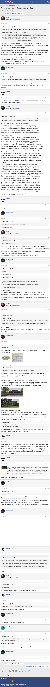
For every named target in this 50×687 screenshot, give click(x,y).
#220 (48, 657)
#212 (48, 463)
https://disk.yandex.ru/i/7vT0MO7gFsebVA (12, 100)
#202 (48, 73)
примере (23, 365)
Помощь (3, 681)
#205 (48, 205)
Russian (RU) (5, 678)
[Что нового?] (44, 1)
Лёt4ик (4, 10)
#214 (48, 516)
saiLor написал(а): (6, 77)
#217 (48, 600)
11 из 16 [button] (14, 13)
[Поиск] (48, 1)
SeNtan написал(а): (7, 491)
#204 (48, 113)
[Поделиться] (45, 24)
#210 (48, 341)
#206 (48, 218)
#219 (48, 633)
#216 (48, 581)
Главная (9, 681)
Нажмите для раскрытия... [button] (25, 40)
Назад (7, 13)
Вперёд (20, 13)
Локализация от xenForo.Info (7, 685)
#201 (48, 23)
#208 (48, 265)
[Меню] (2, 2)
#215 (48, 554)
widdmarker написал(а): (8, 27)
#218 (48, 619)
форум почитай (10, 502)
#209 (48, 309)
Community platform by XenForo (13, 684)
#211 (48, 441)
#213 (48, 488)
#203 (48, 97)
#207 (48, 237)
